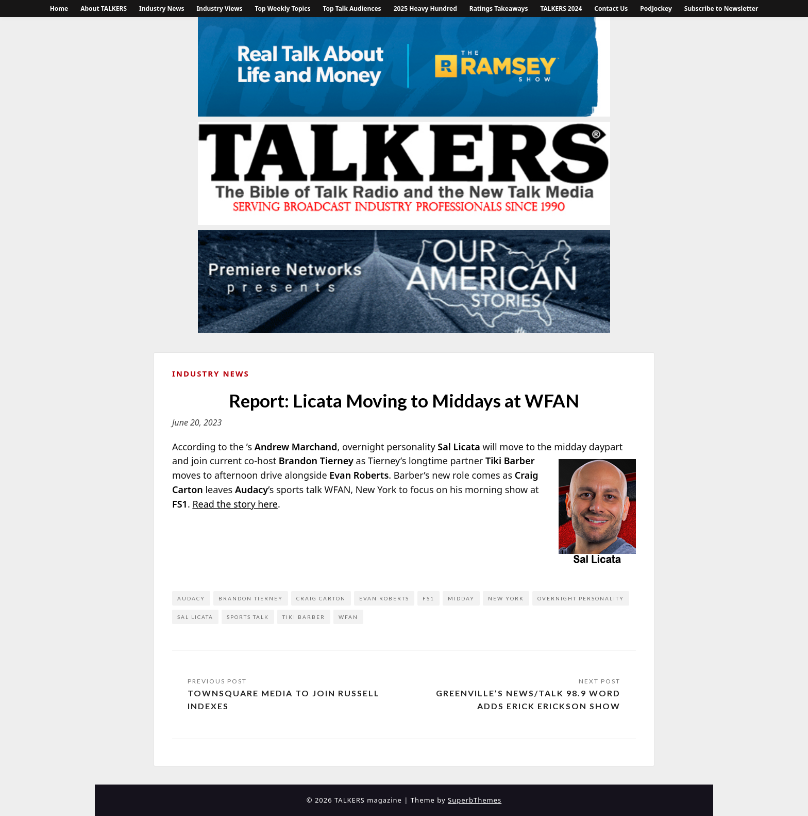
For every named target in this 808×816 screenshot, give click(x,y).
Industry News (161, 8)
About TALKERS (103, 8)
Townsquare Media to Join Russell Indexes (284, 699)
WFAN (348, 617)
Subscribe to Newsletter (721, 8)
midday (461, 598)
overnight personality (580, 598)
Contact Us (611, 8)
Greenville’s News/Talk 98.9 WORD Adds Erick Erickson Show (528, 699)
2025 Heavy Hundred (425, 8)
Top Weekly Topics (282, 8)
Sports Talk (248, 617)
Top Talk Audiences (352, 8)
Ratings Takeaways (498, 8)
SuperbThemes (474, 800)
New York (506, 598)
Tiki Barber (303, 617)
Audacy (191, 598)
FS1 (428, 598)
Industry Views (219, 8)
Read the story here (234, 504)
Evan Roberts (384, 598)
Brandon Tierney (250, 598)
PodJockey (655, 8)
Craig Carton (321, 598)
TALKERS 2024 (561, 8)
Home (59, 8)
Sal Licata (195, 617)
